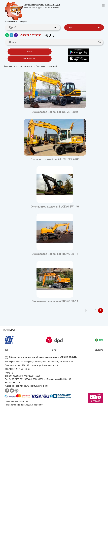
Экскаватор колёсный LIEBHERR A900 (55, 159)
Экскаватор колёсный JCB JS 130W (55, 112)
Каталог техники (24, 66)
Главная (8, 66)
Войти (29, 51)
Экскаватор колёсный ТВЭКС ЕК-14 (55, 301)
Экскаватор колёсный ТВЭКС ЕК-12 (55, 254)
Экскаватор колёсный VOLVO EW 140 (55, 206)
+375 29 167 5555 (30, 35)
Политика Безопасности (16, 401)
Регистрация (29, 59)
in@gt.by (49, 35)
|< (86, 310)
